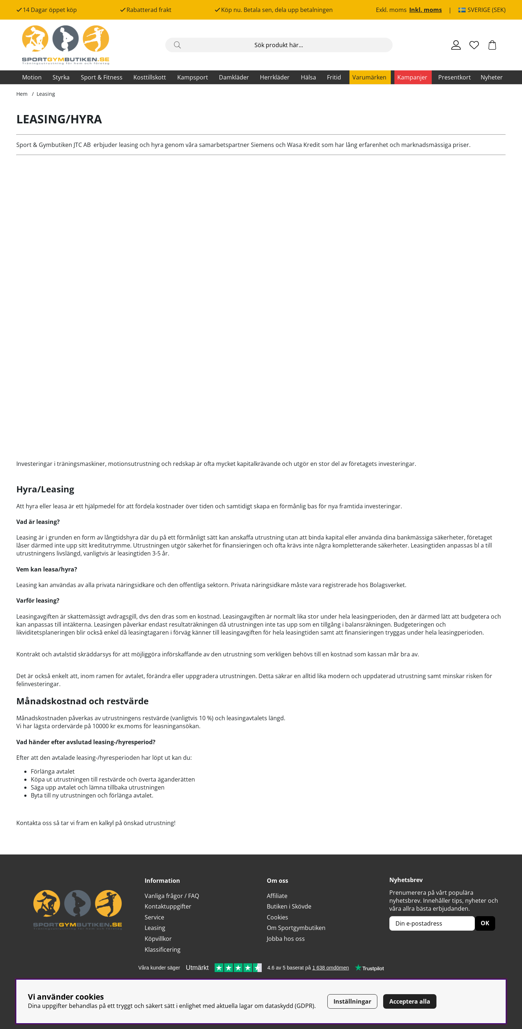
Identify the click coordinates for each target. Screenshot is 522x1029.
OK (485, 923)
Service (154, 917)
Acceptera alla (409, 1001)
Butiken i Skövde (289, 906)
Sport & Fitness (102, 77)
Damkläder (234, 77)
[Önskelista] (474, 45)
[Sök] (279, 45)
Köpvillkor (158, 938)
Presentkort (454, 77)
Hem (22, 93)
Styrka (61, 77)
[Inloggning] (456, 45)
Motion (32, 77)
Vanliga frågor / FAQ (172, 895)
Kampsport (192, 77)
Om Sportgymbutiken (296, 927)
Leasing (46, 93)
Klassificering (163, 949)
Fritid (334, 77)
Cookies (277, 917)
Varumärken (369, 77)
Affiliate (277, 895)
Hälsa (308, 77)
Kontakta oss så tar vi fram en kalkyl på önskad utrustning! (95, 823)
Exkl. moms (391, 10)
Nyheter (492, 77)
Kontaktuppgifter (168, 906)
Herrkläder (275, 77)
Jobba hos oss (286, 938)
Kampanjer (412, 77)
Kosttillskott (149, 77)
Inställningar (352, 1001)
